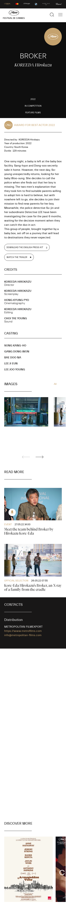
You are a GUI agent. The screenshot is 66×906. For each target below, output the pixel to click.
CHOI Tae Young (15, 318)
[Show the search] (52, 14)
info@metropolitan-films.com (23, 635)
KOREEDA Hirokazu (17, 281)
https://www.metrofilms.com (23, 631)
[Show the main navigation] (60, 14)
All (55, 384)
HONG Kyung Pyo (16, 300)
